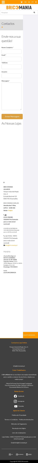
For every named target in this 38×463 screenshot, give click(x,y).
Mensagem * (6, 81)
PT (33, 2)
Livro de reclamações (19, 433)
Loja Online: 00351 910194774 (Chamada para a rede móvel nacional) (19, 438)
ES (29, 2)
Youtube (19, 406)
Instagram (19, 401)
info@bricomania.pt (11, 245)
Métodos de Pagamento (19, 424)
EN (25, 2)
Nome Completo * (7, 47)
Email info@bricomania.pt (19, 443)
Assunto (4, 72)
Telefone (4, 62)
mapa (10, 210)
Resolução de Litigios (19, 428)
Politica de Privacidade (19, 415)
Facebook (19, 396)
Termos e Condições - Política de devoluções (19, 419)
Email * (4, 55)
